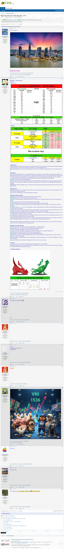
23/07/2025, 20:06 (13, 28)
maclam (11, 441)
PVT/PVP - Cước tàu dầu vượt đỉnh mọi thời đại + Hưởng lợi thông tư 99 (14, 525)
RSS (32, 539)
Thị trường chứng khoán (9, 17)
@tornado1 (12, 237)
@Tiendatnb (12, 245)
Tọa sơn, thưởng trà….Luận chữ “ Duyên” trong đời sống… (12, 521)
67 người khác (22, 293)
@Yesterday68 (13, 217)
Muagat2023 (17, 293)
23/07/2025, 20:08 (13, 344)
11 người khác (24, 485)
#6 (62, 366)
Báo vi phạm (22, 76)
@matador (12, 226)
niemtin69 (5, 331)
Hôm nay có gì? (9, 8)
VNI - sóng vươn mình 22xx (7, 527)
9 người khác (21, 383)
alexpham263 (16, 17)
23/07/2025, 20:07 (13, 298)
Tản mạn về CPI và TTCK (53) (8, 528)
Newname (5, 475)
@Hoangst (12, 228)
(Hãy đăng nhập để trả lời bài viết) (58, 510)
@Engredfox (12, 196)
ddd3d (5, 352)
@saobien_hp (12, 203)
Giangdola (11, 74)
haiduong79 (19, 74)
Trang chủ (13, 539)
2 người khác (24, 74)
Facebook (22, 539)
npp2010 (14, 319)
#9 (62, 467)
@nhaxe (11, 192)
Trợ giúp (25, 539)
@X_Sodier (12, 230)
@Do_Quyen (12, 180)
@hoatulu (12, 199)
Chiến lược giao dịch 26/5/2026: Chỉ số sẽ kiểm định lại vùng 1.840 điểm (14, 518)
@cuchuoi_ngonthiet (14, 174)
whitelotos (5, 86)
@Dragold (12, 212)
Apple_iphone (5, 454)
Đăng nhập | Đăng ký (59, 10)
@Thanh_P (15, 184)
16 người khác (24, 506)
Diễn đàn (2, 8)
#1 (62, 28)
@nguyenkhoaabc (13, 233)
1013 (18, 24)
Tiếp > (21, 24)
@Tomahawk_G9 (13, 179)
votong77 (11, 319)
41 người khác (22, 441)
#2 (62, 78)
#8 (62, 446)
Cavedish (11, 293)
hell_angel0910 (12, 294)
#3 (62, 298)
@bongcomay (12, 201)
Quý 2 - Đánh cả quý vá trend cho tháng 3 (9, 517)
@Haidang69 (12, 197)
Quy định (17, 539)
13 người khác (23, 319)
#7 (62, 387)
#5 (62, 344)
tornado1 (5, 496)
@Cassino (12, 243)
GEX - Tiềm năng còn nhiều (7, 524)
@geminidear (12, 190)
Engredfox (15, 74)
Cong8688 (16, 294)
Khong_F (19, 341)
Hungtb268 (5, 395)
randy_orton (5, 306)
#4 (62, 323)
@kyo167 (12, 229)
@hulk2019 (12, 232)
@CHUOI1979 (13, 207)
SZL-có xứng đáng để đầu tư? (7, 520)
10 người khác (24, 341)
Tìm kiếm (3, 10)
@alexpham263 (15, 166)
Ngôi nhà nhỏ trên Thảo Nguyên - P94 (9, 515)
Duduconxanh (12, 341)
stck (14, 293)
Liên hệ (29, 539)
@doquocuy (12, 209)
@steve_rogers (13, 204)
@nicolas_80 (12, 234)
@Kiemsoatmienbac (14, 221)
